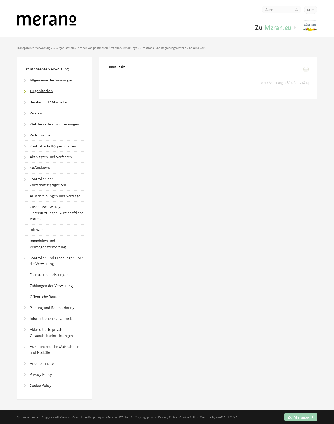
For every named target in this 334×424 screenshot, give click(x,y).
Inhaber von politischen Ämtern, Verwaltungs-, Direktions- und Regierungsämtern (131, 48)
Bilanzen (36, 229)
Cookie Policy (40, 385)
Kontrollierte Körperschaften (53, 146)
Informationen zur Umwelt (51, 318)
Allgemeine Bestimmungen (51, 80)
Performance (40, 135)
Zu (310, 26)
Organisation (65, 48)
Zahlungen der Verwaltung (51, 285)
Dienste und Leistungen (49, 274)
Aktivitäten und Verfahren (51, 157)
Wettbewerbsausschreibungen (54, 124)
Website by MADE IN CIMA (219, 417)
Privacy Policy (41, 374)
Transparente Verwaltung (33, 48)
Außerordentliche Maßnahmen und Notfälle (54, 349)
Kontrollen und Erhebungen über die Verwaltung (56, 260)
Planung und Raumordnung (52, 307)
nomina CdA (116, 67)
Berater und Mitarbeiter (49, 102)
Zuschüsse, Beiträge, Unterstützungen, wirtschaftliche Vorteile (56, 212)
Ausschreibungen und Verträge (55, 196)
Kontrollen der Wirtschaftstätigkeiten (48, 182)
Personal (37, 113)
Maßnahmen (40, 168)
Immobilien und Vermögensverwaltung (48, 243)
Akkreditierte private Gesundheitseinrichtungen (51, 332)
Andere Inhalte (42, 363)
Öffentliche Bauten (45, 296)
